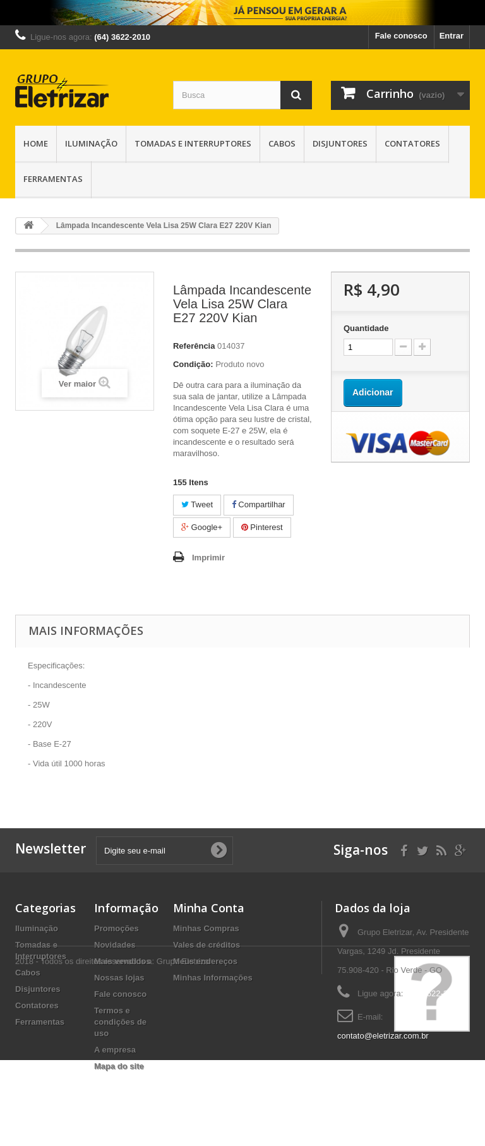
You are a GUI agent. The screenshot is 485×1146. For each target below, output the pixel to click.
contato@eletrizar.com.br (383, 1035)
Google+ (201, 527)
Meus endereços (205, 961)
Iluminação (91, 143)
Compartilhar (258, 504)
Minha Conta (208, 907)
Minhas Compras (206, 928)
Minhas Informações (213, 977)
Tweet (197, 504)
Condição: (193, 364)
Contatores (412, 143)
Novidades (115, 945)
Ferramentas (53, 178)
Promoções (116, 928)
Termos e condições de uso (120, 1022)
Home (35, 143)
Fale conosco (401, 35)
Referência (194, 346)
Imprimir (208, 557)
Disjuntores (340, 143)
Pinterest (262, 527)
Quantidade (366, 328)
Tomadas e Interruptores (193, 143)
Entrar (452, 35)
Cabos (282, 143)
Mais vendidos (122, 961)
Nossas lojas (119, 977)
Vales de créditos (206, 945)
